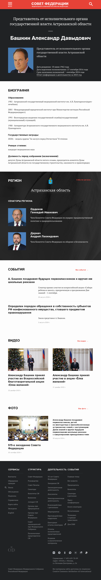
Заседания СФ (53, 483)
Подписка (12, 496)
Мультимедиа (73, 511)
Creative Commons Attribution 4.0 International (72, 571)
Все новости (73, 481)
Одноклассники (65, 553)
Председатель (73, 485)
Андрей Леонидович (44, 234)
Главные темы (73, 477)
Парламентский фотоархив (86, 553)
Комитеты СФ (33, 493)
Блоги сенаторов (74, 507)
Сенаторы (32, 489)
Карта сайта (13, 504)
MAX (70, 553)
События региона (83, 180)
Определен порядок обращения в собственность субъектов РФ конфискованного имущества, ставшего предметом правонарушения (49, 309)
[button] (10, 4)
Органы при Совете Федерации (33, 515)
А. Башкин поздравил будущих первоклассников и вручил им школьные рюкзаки (50, 280)
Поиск (10, 487)
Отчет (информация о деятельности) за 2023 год (59, 75)
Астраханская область (50, 190)
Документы (52, 494)
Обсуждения (13, 492)
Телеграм (75, 553)
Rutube (81, 553)
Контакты (12, 477)
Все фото (82, 408)
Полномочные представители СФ (34, 535)
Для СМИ (71, 524)
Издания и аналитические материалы (55, 540)
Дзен (59, 553)
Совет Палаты (33, 485)
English (11, 513)
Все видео (81, 341)
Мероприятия (53, 512)
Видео (14, 340)
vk (54, 553)
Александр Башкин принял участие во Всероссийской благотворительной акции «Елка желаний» (26, 380)
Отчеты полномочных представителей (54, 531)
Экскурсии (12, 508)
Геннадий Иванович (44, 210)
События (16, 269)
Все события (81, 270)
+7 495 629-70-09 (71, 558)
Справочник (13, 500)
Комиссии (32, 498)
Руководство (33, 481)
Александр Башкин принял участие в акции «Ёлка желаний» (71, 378)
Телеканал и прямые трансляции (72, 517)
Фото (13, 408)
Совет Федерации (35, 477)
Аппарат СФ (33, 502)
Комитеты (72, 489)
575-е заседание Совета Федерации (24, 446)
